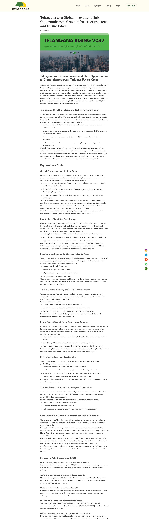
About (87, 6)
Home (78, 6)
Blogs (118, 6)
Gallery (108, 6)
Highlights (97, 6)
